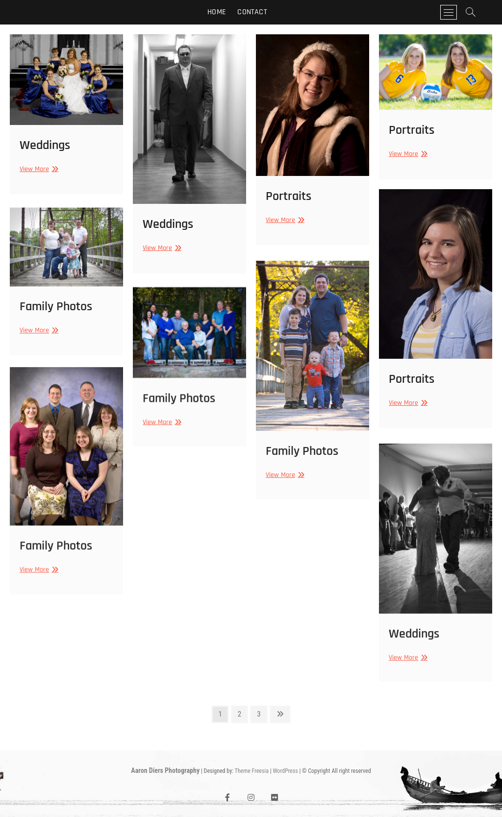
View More (38, 168)
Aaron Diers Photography (165, 770)
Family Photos (56, 317)
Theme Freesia (252, 770)
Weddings (45, 145)
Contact (252, 12)
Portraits (288, 196)
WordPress (285, 770)
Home (216, 12)
